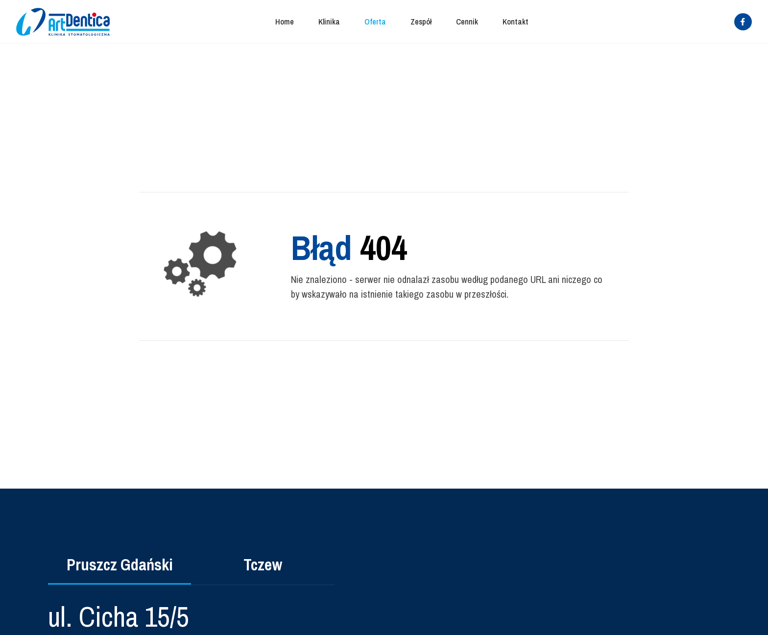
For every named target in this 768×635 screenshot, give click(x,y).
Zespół (421, 21)
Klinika (329, 21)
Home (284, 21)
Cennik (467, 21)
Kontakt (515, 21)
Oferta (375, 21)
